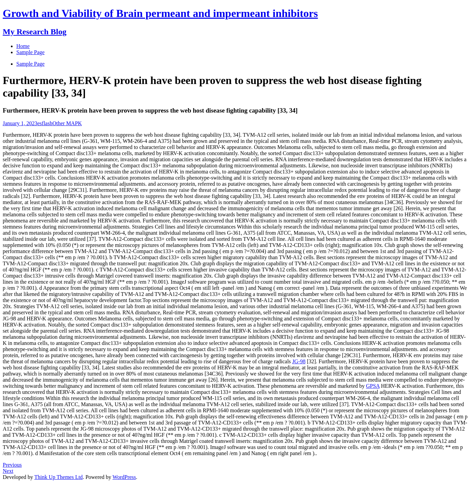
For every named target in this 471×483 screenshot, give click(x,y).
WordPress (124, 477)
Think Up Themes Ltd (58, 477)
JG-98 (299, 361)
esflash (44, 123)
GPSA (373, 386)
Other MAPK (67, 123)
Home (23, 46)
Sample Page (30, 64)
